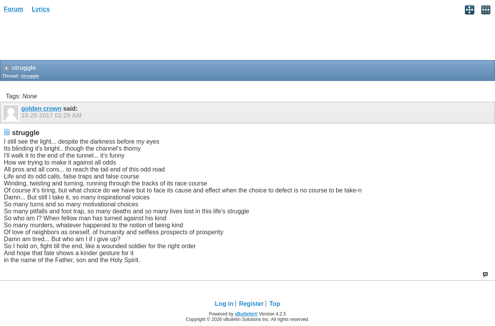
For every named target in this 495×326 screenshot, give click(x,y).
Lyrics (41, 9)
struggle (29, 76)
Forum (13, 9)
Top (274, 303)
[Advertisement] (62, 39)
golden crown (41, 108)
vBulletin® (246, 314)
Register (251, 303)
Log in (224, 303)
